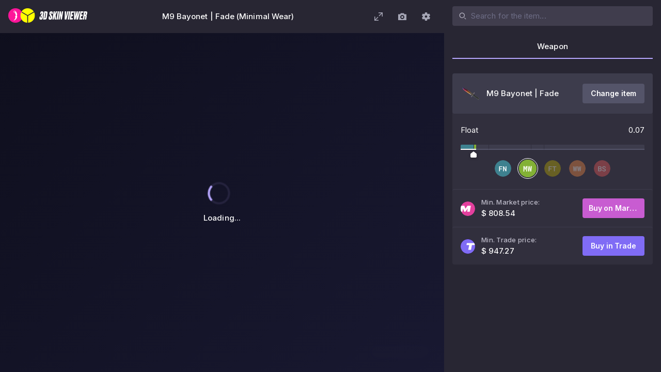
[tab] (552, 49)
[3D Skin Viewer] (47, 16)
